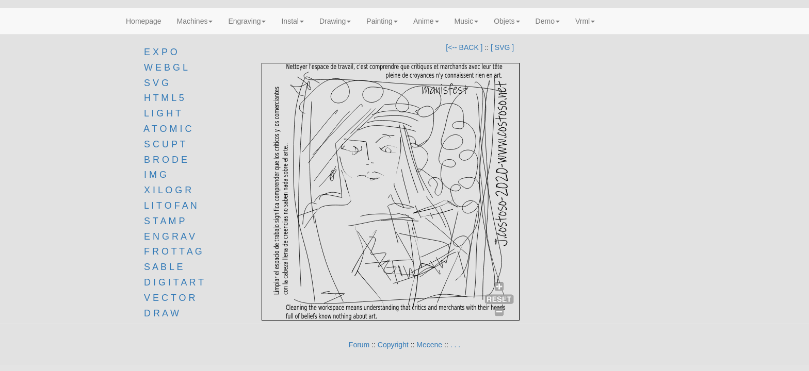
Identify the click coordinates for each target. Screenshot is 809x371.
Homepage (143, 21)
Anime (426, 21)
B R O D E (165, 160)
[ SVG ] (502, 47)
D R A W (160, 313)
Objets (507, 21)
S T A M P (164, 221)
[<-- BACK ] (464, 47)
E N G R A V (169, 236)
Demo (548, 21)
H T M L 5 (162, 98)
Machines (195, 21)
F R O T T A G (173, 251)
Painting (382, 21)
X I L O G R (167, 190)
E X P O (160, 52)
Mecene (429, 345)
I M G (154, 175)
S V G (155, 83)
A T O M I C (167, 129)
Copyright (393, 345)
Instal (292, 21)
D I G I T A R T (172, 282)
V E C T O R (168, 298)
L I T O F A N (170, 205)
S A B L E (163, 267)
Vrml (585, 21)
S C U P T (164, 144)
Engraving (247, 21)
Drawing (335, 21)
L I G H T (162, 113)
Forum (359, 345)
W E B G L (166, 67)
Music (467, 21)
